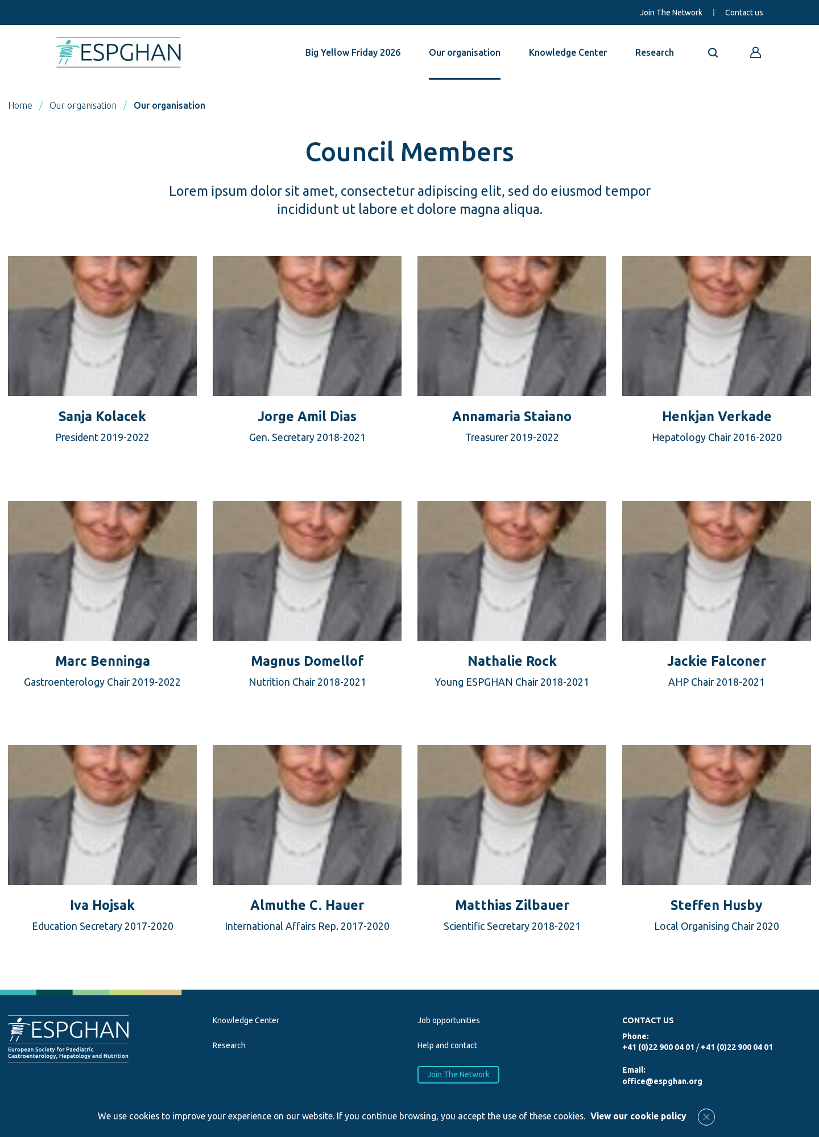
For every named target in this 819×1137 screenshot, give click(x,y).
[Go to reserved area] (755, 52)
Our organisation (464, 52)
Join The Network (671, 12)
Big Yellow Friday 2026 (352, 52)
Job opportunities (448, 1020)
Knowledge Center (568, 52)
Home (20, 105)
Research (654, 52)
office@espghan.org (662, 1081)
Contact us (744, 12)
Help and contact (447, 1045)
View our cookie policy (638, 1116)
